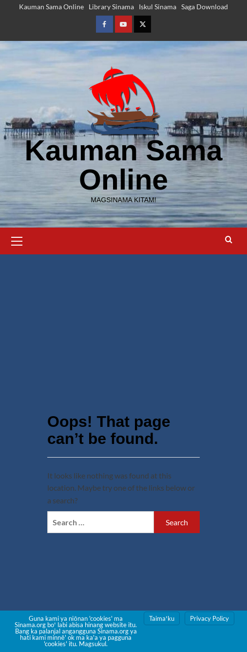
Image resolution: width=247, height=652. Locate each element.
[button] (17, 240)
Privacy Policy (209, 618)
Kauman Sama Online (51, 6)
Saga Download (204, 6)
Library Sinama (111, 6)
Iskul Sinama (157, 6)
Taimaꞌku (161, 618)
